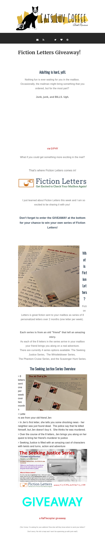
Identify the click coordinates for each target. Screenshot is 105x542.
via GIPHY (52, 148)
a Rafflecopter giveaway (52, 518)
